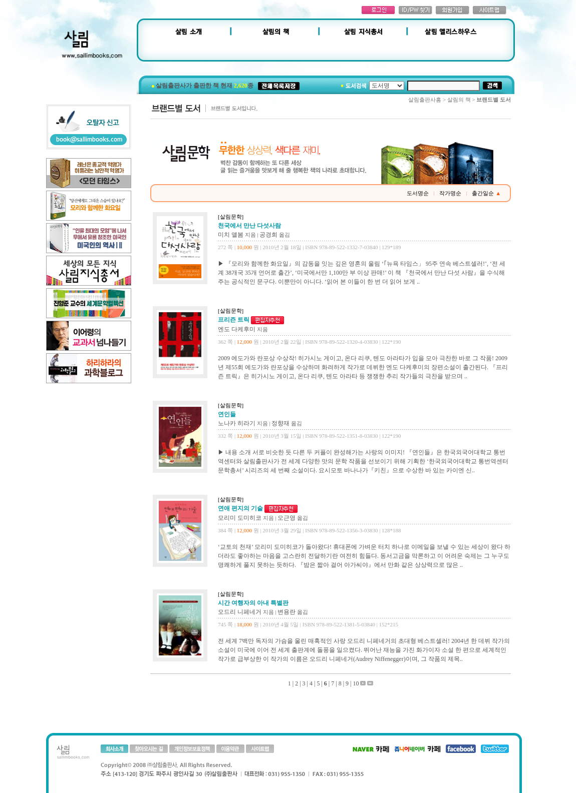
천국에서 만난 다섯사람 (249, 225)
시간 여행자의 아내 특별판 (253, 602)
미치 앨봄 (230, 234)
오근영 (286, 517)
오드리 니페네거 (239, 611)
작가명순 (450, 193)
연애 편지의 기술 (241, 508)
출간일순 (486, 193)
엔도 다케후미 (236, 329)
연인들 (227, 414)
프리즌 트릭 (234, 319)
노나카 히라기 (236, 423)
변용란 (286, 611)
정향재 (280, 423)
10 (356, 683)
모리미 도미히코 (239, 517)
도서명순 (418, 193)
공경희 (268, 234)
